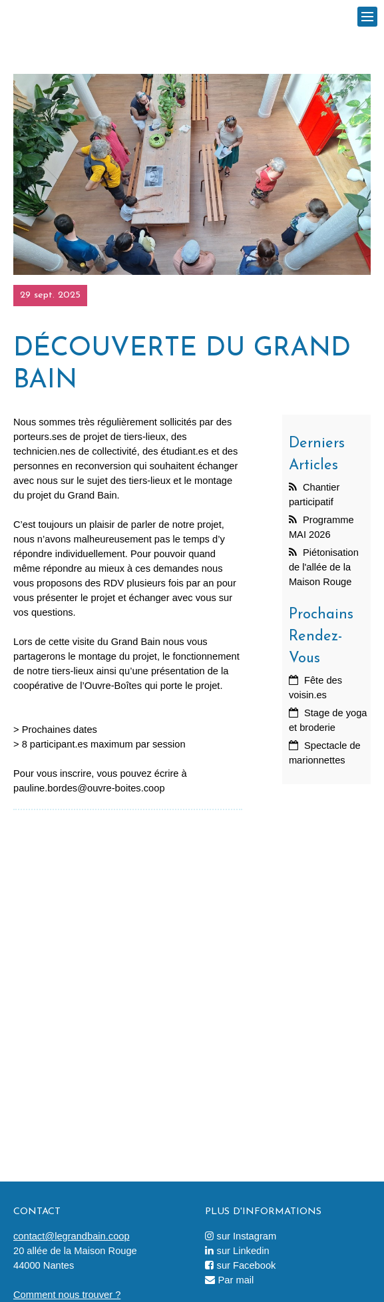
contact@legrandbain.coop (71, 1236)
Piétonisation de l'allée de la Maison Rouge (324, 567)
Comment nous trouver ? (66, 1294)
